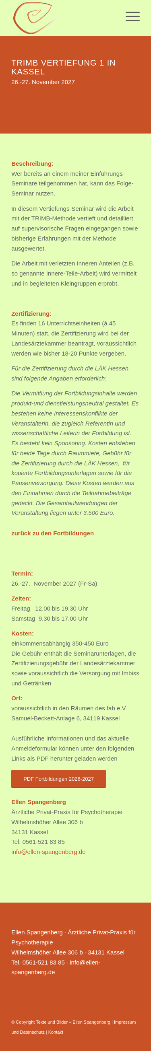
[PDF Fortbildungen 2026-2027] (58, 779)
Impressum (125, 1022)
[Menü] (129, 16)
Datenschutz (32, 1032)
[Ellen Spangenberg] (62, 18)
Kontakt (55, 1032)
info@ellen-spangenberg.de (48, 851)
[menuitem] (129, 16)
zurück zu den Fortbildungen (52, 533)
